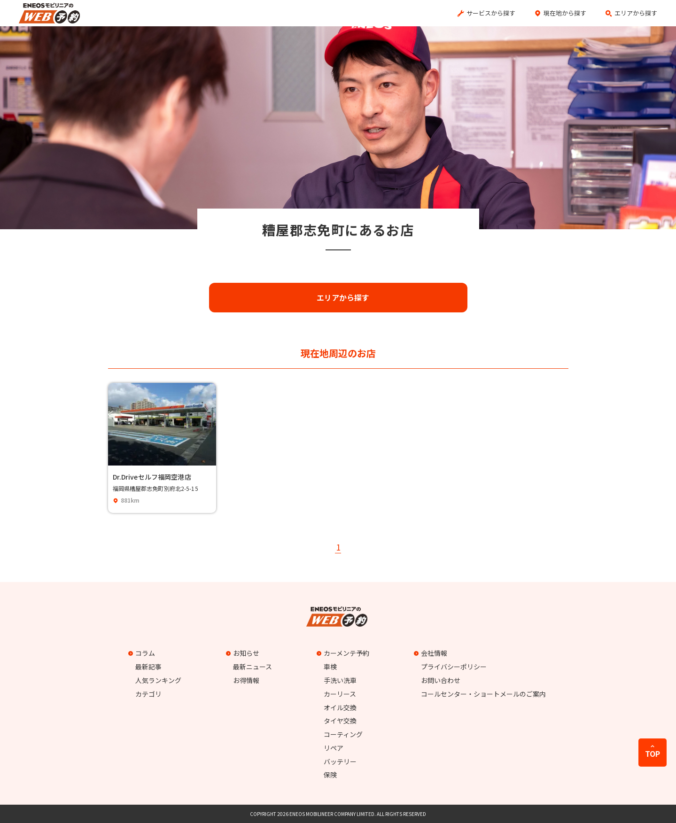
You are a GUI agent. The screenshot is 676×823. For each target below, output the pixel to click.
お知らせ (243, 653)
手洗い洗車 (340, 680)
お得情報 (246, 680)
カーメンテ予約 (344, 653)
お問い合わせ (440, 680)
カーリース (340, 694)
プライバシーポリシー (454, 666)
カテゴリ (148, 694)
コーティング (343, 734)
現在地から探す (565, 12)
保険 (330, 774)
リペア (333, 748)
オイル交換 (340, 707)
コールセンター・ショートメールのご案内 (483, 694)
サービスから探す (490, 12)
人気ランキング (158, 680)
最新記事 (148, 666)
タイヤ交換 (340, 720)
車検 (330, 666)
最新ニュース (252, 666)
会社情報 (431, 653)
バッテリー (340, 761)
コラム (143, 653)
